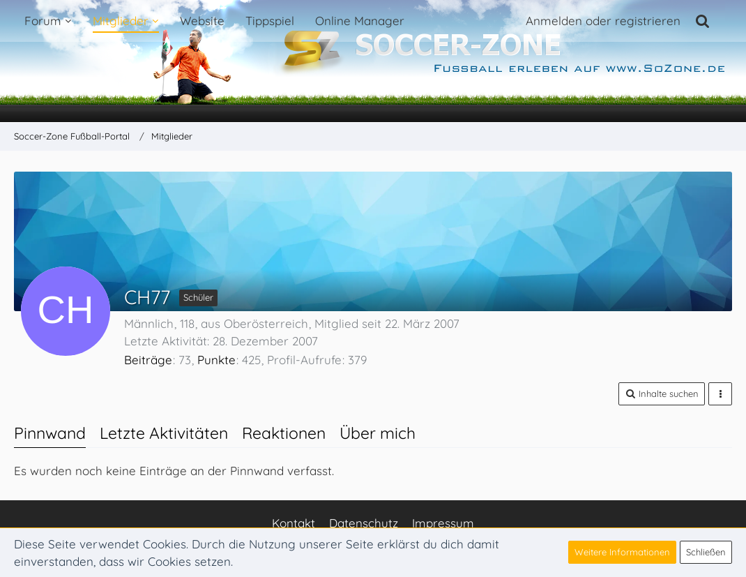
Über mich (378, 433)
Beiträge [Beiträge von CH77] (148, 359)
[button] (661, 393)
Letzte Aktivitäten (164, 433)
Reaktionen (284, 433)
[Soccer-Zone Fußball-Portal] (373, 61)
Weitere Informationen (622, 551)
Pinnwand (50, 433)
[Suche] (702, 21)
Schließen (706, 551)
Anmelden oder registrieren (603, 20)
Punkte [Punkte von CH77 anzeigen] (216, 359)
